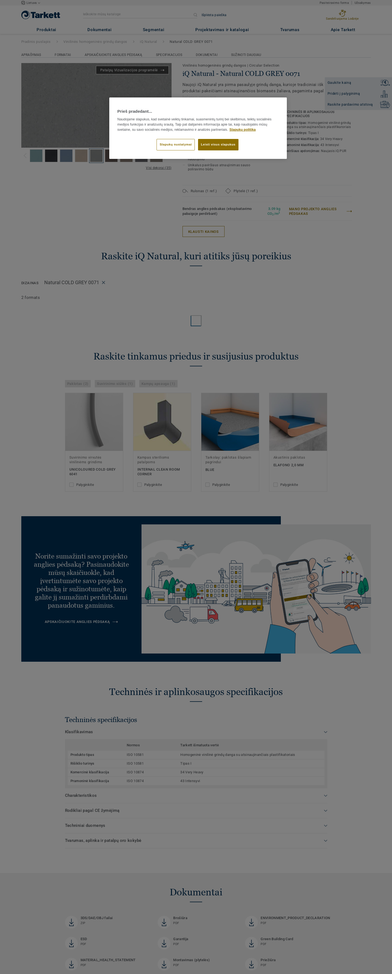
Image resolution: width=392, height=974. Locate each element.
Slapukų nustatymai (176, 144)
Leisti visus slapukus (218, 144)
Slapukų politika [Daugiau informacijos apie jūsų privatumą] (242, 130)
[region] (198, 128)
